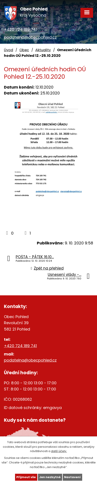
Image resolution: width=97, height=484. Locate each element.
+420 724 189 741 (20, 29)
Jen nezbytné (50, 477)
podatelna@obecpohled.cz (30, 37)
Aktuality (43, 49)
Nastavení (72, 477)
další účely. (59, 451)
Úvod (8, 49)
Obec (24, 49)
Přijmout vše (26, 477)
